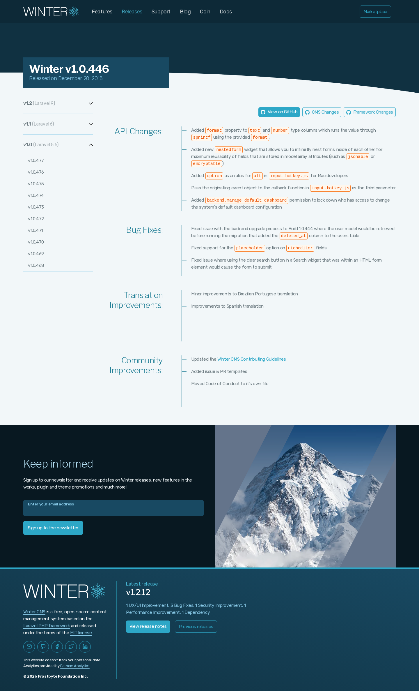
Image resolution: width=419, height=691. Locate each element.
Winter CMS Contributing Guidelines (251, 359)
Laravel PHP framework (46, 625)
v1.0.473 (36, 207)
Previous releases (196, 626)
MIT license (81, 632)
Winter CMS (34, 611)
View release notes (148, 626)
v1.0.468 (36, 265)
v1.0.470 (36, 242)
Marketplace (375, 11)
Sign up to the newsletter (53, 527)
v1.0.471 (35, 230)
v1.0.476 (36, 172)
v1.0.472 (36, 219)
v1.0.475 (36, 184)
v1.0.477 (36, 160)
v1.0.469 (36, 254)
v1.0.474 (36, 195)
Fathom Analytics (75, 666)
